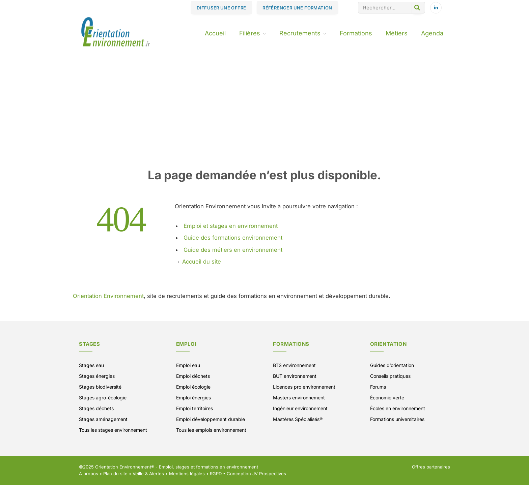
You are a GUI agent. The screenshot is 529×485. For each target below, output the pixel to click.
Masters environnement (299, 397)
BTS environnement (294, 365)
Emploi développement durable (210, 419)
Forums (378, 387)
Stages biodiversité (100, 387)
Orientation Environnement (108, 296)
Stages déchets (96, 408)
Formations (356, 33)
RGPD (216, 473)
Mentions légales (187, 473)
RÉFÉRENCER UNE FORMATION (297, 7)
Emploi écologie (193, 387)
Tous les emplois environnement (211, 430)
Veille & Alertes (148, 473)
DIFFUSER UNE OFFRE (221, 7)
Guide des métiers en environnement (233, 249)
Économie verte (387, 397)
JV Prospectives (269, 473)
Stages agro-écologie (103, 397)
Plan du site (115, 473)
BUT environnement (294, 376)
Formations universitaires (397, 419)
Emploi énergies (193, 397)
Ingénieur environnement (300, 408)
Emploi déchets (193, 376)
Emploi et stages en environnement (231, 225)
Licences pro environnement (304, 387)
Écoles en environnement (397, 408)
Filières (249, 33)
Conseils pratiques (390, 376)
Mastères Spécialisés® (298, 419)
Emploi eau (188, 365)
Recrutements (300, 33)
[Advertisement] (264, 117)
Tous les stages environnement (113, 430)
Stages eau (91, 365)
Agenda (432, 33)
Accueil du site (201, 261)
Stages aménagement (103, 419)
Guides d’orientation (392, 365)
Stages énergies (97, 376)
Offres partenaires (431, 466)
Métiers (397, 33)
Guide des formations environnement (233, 237)
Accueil (215, 33)
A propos (88, 473)
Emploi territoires (194, 408)
